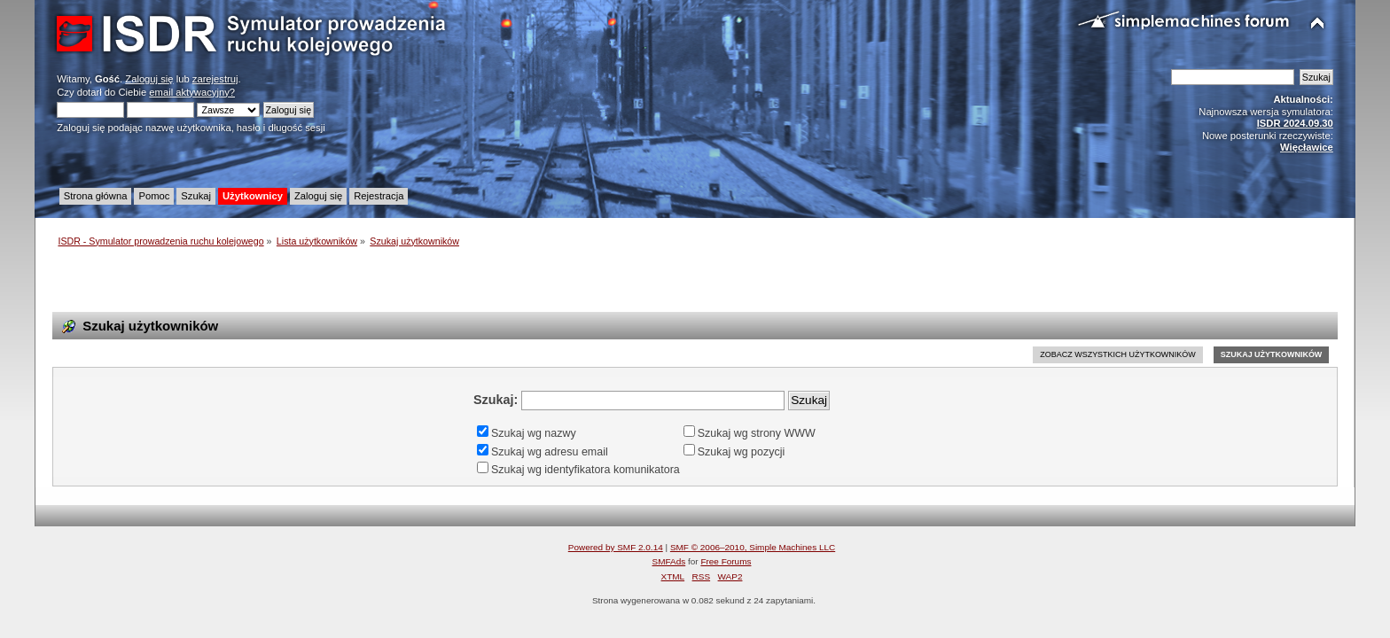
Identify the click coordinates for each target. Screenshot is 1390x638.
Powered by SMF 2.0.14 (615, 547)
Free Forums (725, 561)
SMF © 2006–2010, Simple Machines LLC (752, 547)
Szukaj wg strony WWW (749, 433)
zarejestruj (215, 79)
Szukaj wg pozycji (734, 452)
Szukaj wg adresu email (542, 452)
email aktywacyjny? (192, 92)
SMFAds (669, 561)
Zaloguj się (149, 79)
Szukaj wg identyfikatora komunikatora (578, 469)
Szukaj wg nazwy (526, 433)
